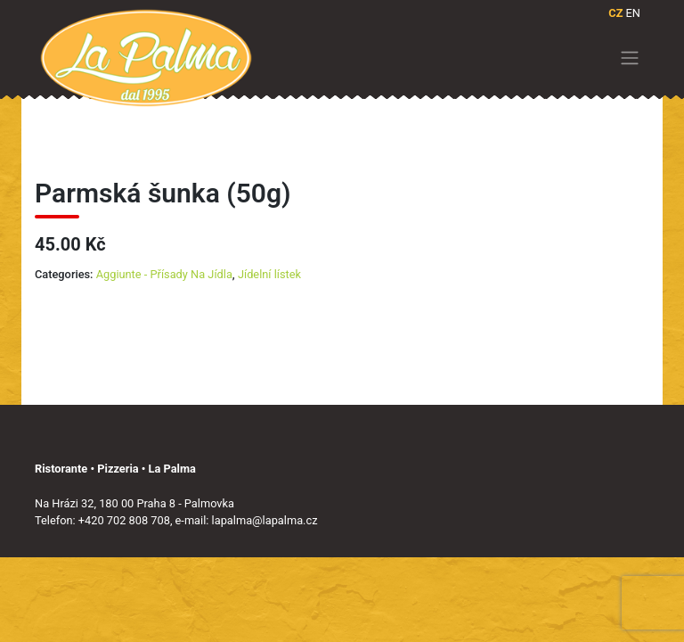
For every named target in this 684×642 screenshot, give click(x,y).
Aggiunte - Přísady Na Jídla (164, 274)
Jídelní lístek (269, 274)
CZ (615, 13)
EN (633, 13)
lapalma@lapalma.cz (265, 520)
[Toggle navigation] (630, 58)
